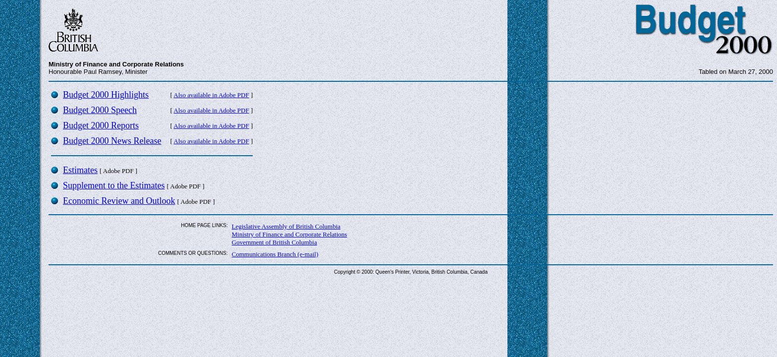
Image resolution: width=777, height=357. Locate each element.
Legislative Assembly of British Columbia (286, 226)
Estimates (80, 170)
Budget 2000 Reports (101, 125)
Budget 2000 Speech (100, 110)
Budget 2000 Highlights (106, 95)
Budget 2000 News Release (112, 141)
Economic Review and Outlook (119, 201)
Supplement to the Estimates (114, 185)
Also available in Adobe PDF (211, 95)
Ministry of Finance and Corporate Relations (289, 234)
